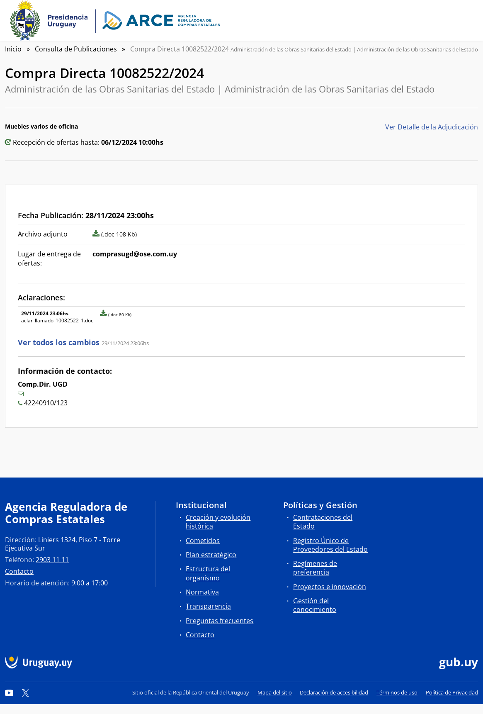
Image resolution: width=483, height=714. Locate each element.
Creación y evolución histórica (218, 522)
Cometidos (203, 540)
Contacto (19, 571)
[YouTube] (9, 692)
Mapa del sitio (274, 692)
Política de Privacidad (452, 692)
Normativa (202, 592)
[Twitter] (26, 692)
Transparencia (208, 606)
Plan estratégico (211, 554)
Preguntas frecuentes (219, 620)
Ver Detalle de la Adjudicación (431, 127)
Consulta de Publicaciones (76, 49)
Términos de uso (396, 692)
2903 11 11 (52, 559)
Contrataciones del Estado (322, 522)
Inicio (13, 49)
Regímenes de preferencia (315, 568)
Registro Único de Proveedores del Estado (330, 545)
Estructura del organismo (208, 573)
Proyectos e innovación (329, 586)
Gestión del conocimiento (314, 605)
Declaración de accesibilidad (334, 692)
